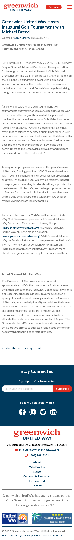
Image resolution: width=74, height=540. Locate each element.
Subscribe (62, 388)
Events (37, 471)
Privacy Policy (55, 535)
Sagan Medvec (22, 37)
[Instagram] (32, 412)
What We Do (37, 467)
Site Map (28, 535)
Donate (54, 7)
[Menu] (69, 7)
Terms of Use (41, 535)
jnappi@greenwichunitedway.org (22, 227)
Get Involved (37, 480)
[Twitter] (43, 412)
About (37, 462)
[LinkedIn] (53, 412)
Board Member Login (13, 535)
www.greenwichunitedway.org (21, 236)
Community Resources (37, 476)
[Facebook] (22, 412)
